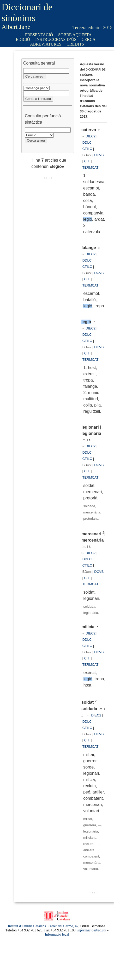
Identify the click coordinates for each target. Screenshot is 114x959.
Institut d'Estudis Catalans (27, 926)
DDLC (87, 142)
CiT (86, 161)
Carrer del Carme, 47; (64, 926)
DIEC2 (90, 136)
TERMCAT (90, 167)
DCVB (99, 155)
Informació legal (57, 934)
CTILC (87, 149)
